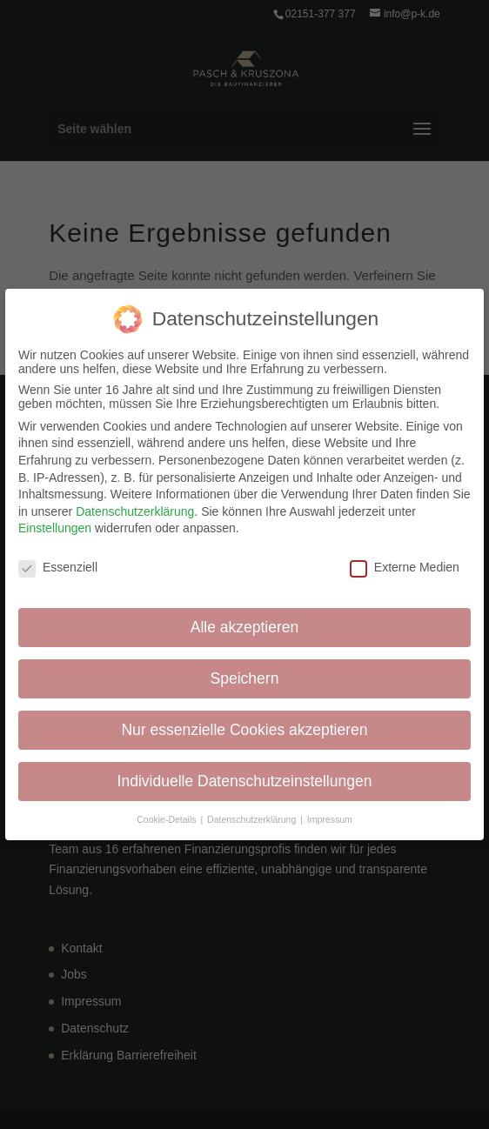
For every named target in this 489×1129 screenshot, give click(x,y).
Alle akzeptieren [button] (245, 623)
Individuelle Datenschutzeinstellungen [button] (244, 777)
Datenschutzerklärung (135, 508)
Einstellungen (54, 525)
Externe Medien (404, 564)
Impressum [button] (329, 816)
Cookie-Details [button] (167, 816)
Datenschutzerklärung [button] (252, 816)
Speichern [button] (245, 675)
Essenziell (57, 564)
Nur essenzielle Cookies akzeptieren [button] (244, 726)
